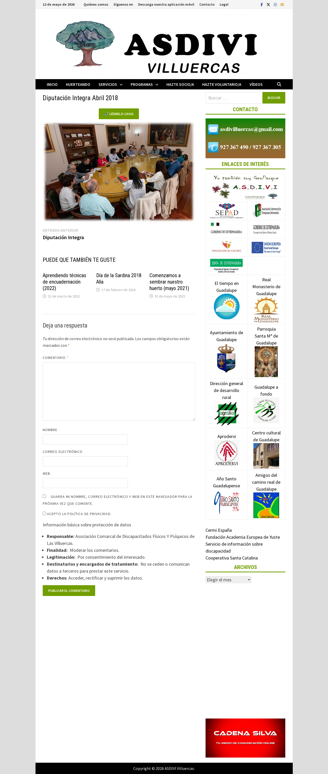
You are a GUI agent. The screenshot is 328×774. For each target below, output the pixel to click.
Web (46, 473)
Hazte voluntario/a (221, 84)
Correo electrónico (63, 451)
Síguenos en (123, 4)
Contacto (207, 4)
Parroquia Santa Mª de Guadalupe (266, 345)
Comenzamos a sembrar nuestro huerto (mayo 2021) (169, 281)
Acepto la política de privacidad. (77, 513)
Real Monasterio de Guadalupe (266, 294)
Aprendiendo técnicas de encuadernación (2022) (64, 281)
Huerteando (78, 84)
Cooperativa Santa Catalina (232, 558)
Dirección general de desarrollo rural (226, 398)
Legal (224, 4)
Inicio (52, 84)
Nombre (50, 429)
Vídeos (256, 84)
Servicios (108, 84)
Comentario (55, 357)
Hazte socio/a (180, 84)
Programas (142, 84)
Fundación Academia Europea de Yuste (243, 537)
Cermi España (219, 530)
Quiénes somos (96, 4)
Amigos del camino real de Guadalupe (266, 490)
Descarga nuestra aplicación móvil (166, 4)
